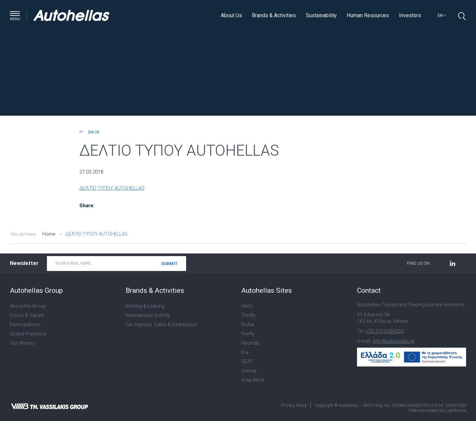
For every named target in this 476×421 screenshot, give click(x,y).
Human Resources (368, 15)
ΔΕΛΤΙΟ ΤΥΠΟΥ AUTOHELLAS (111, 188)
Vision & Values (27, 315)
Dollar (247, 324)
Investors (410, 15)
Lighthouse (456, 410)
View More (252, 380)
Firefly (248, 333)
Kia (244, 352)
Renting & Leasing (145, 306)
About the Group (28, 306)
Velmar (249, 370)
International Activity (148, 315)
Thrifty (248, 315)
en (442, 15)
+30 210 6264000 (385, 331)
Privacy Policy (293, 405)
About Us (231, 15)
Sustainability (321, 15)
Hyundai (250, 343)
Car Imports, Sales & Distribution (161, 324)
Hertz (247, 306)
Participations (25, 324)
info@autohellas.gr (394, 341)
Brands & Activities (274, 15)
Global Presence (28, 333)
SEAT (247, 361)
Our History (22, 343)
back (89, 132)
